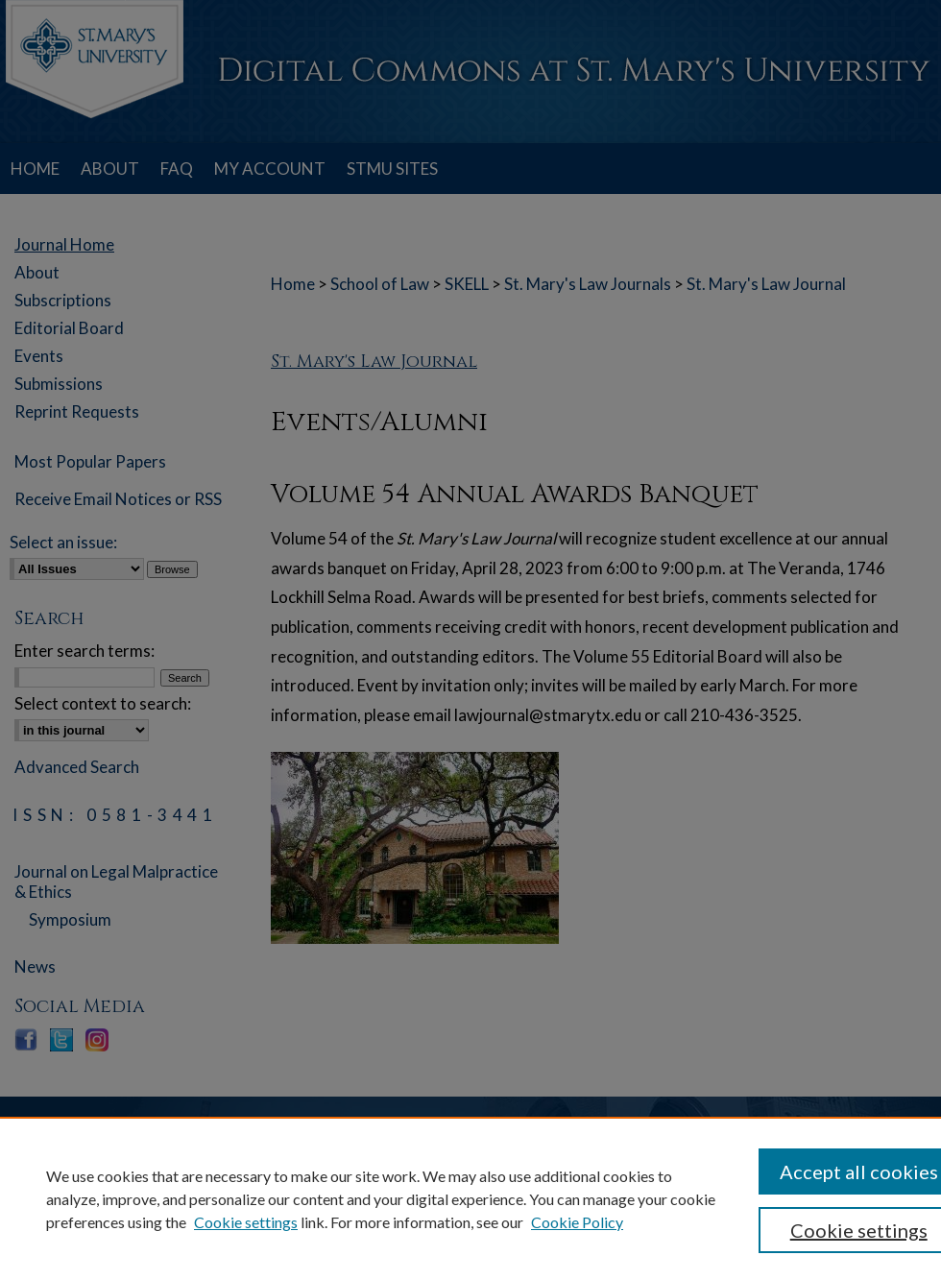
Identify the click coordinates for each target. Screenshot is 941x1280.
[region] (470, 1198)
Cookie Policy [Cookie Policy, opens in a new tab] (577, 1222)
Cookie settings (246, 1222)
